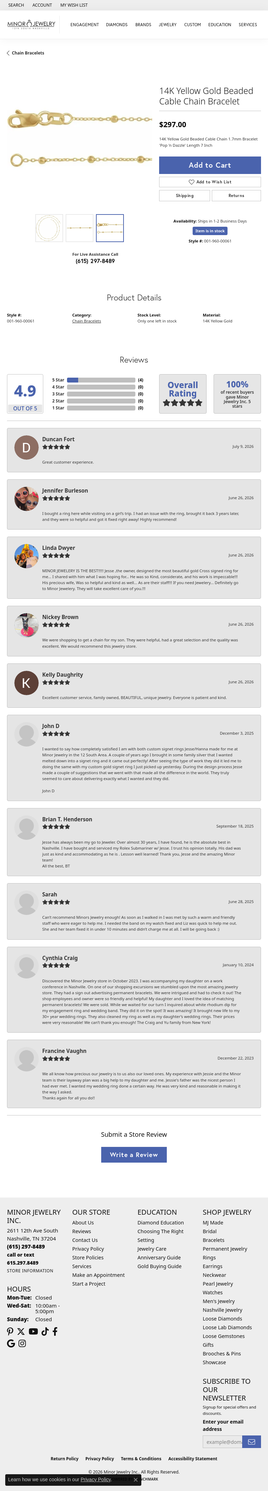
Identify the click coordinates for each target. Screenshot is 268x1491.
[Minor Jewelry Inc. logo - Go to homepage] (31, 25)
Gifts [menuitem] (208, 1344)
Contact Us (85, 1240)
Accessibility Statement (192, 1459)
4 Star (58, 387)
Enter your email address (223, 1425)
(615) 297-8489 (95, 260)
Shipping (185, 195)
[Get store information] (30, 1271)
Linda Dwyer (58, 547)
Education (219, 24)
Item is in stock (210, 230)
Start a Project (88, 1283)
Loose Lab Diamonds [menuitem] (227, 1327)
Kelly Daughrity (62, 674)
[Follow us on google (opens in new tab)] (11, 1343)
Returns (237, 195)
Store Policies (88, 1257)
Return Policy (65, 1459)
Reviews (81, 1231)
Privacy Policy (88, 1248)
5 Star (58, 380)
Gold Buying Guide (159, 1266)
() (140, 380)
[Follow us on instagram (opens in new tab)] (22, 1343)
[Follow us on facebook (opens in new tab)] (55, 1332)
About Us (83, 1222)
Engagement (84, 24)
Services (248, 24)
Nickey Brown (60, 616)
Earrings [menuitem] (212, 1266)
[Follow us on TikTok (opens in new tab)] (45, 1332)
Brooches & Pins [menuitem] (222, 1353)
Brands (143, 24)
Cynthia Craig (60, 957)
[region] (79, 138)
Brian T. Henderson (67, 819)
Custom (192, 24)
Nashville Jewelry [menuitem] (222, 1310)
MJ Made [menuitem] (213, 1222)
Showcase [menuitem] (214, 1362)
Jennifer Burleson (65, 490)
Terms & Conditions (141, 1459)
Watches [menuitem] (213, 1292)
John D (50, 725)
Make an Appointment (98, 1275)
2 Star (58, 401)
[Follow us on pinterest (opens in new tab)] (10, 1332)
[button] (15, 5)
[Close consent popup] (136, 1480)
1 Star (58, 408)
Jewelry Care (151, 1248)
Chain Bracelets (28, 53)
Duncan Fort (58, 439)
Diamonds (117, 24)
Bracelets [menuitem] (213, 1240)
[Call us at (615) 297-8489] (26, 1246)
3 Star (58, 394)
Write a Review (134, 1154)
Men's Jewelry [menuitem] (219, 1301)
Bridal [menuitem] (210, 1231)
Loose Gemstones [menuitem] (224, 1336)
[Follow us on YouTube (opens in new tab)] (33, 1332)
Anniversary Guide (159, 1257)
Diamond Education (160, 1222)
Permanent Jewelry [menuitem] (225, 1248)
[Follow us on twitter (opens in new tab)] (21, 1332)
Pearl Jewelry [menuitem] (218, 1283)
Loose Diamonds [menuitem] (222, 1318)
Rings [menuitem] (209, 1257)
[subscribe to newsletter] (251, 1441)
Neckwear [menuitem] (214, 1275)
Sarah (49, 894)
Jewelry (168, 24)
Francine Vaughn (64, 1050)
